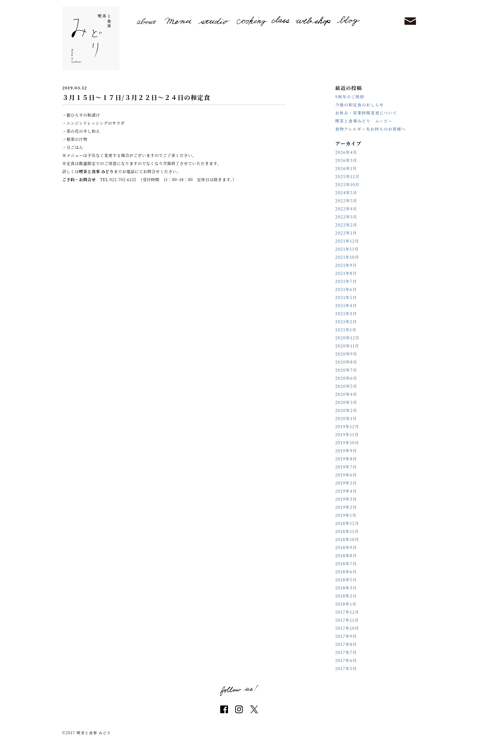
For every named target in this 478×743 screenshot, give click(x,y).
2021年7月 (346, 281)
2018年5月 (346, 580)
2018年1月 (346, 604)
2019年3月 (346, 499)
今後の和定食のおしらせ (359, 105)
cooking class (263, 21)
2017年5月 (346, 668)
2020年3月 (346, 402)
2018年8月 (346, 555)
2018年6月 (346, 572)
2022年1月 (346, 233)
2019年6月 (346, 475)
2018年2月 (346, 596)
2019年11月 (347, 434)
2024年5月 (346, 192)
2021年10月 (347, 257)
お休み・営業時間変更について (366, 113)
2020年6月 (346, 378)
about (148, 21)
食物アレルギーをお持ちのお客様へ (370, 129)
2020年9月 (346, 354)
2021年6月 (346, 289)
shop (313, 21)
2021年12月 (347, 241)
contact (410, 21)
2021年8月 (346, 273)
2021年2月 (346, 322)
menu (178, 21)
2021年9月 (346, 265)
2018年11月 (347, 531)
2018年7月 (346, 563)
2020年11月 (347, 346)
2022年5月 (346, 201)
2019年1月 (346, 515)
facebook (224, 709)
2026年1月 (346, 168)
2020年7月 (346, 370)
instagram (239, 709)
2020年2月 (346, 410)
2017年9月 (346, 636)
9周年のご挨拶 (349, 97)
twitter (254, 709)
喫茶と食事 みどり (90, 38)
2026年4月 (346, 152)
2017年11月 (347, 620)
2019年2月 (346, 507)
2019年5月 (346, 483)
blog (348, 21)
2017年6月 (346, 660)
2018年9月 (346, 547)
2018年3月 (346, 588)
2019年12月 (347, 426)
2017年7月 (346, 652)
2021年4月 (346, 305)
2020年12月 (347, 338)
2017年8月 (346, 644)
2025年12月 (347, 176)
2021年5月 (346, 297)
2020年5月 (346, 386)
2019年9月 (346, 451)
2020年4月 (346, 394)
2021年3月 (346, 313)
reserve (382, 21)
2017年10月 (347, 628)
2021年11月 (347, 249)
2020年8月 (346, 362)
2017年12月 (347, 612)
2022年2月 (346, 225)
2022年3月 (346, 217)
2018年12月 (347, 523)
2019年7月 (346, 467)
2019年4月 (346, 491)
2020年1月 (346, 418)
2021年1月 (346, 330)
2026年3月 (346, 160)
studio (214, 21)
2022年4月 (346, 209)
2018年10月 (347, 539)
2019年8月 (346, 459)
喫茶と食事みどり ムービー (364, 121)
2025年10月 (347, 184)
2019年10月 (347, 442)
